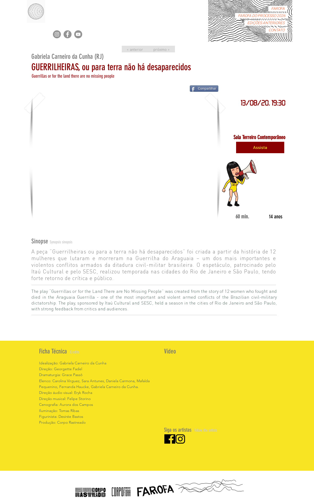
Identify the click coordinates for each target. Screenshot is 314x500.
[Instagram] (57, 34)
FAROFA (277, 8)
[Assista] (260, 147)
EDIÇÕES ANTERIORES (265, 23)
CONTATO (276, 30)
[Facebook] (68, 34)
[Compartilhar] (204, 88)
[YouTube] (78, 34)
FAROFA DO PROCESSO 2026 (261, 15)
